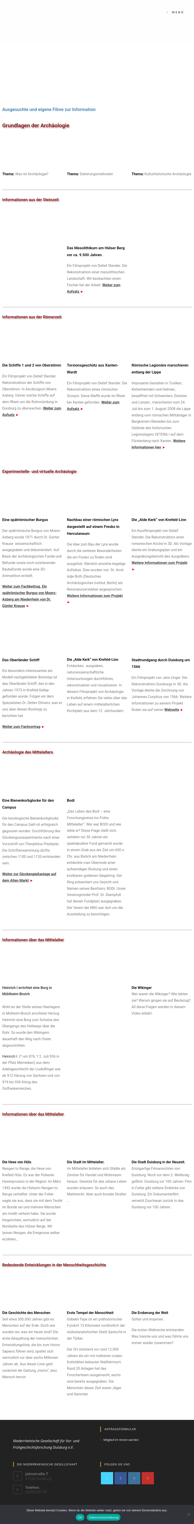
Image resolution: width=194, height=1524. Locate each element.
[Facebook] (120, 1478)
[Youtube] (148, 1478)
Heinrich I (9, 1056)
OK (80, 1517)
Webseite (171, 710)
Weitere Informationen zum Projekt (95, 596)
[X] (107, 1478)
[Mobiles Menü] (175, 12)
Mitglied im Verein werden (121, 1440)
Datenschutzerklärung (103, 1517)
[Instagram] (134, 1478)
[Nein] (188, 1514)
